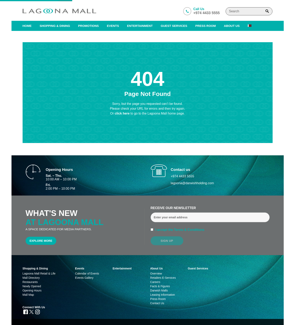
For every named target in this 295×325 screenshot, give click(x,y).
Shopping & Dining (35, 268)
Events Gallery (84, 277)
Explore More (41, 240)
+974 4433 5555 (182, 176)
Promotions (88, 25)
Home (27, 25)
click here (122, 113)
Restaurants (30, 282)
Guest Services (174, 25)
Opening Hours (32, 290)
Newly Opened (32, 286)
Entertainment (140, 25)
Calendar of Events (87, 273)
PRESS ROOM (205, 25)
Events (113, 25)
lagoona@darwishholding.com (192, 183)
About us (232, 25)
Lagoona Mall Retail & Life (39, 273)
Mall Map (28, 294)
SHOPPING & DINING (55, 25)
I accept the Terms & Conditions (179, 229)
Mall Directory (31, 277)
